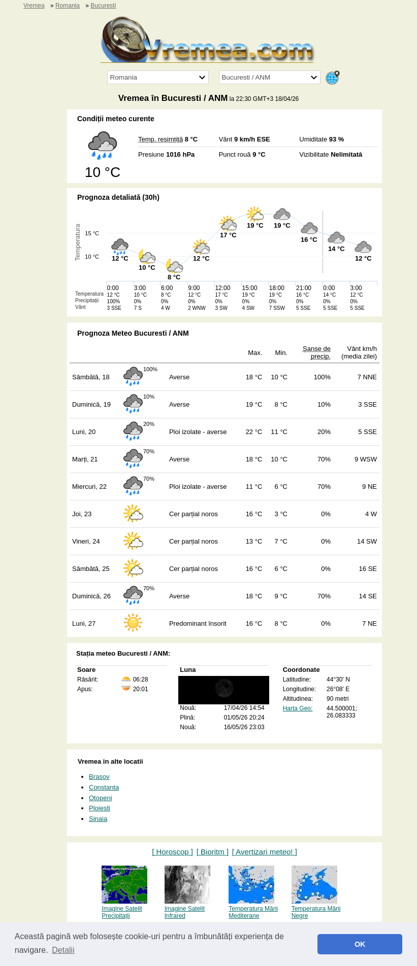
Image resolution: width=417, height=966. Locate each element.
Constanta (104, 787)
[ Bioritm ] (213, 851)
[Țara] (158, 77)
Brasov (99, 776)
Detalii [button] (63, 950)
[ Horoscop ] (172, 851)
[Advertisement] (30, 262)
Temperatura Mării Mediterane (253, 908)
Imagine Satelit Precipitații (124, 908)
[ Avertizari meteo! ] (264, 851)
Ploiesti (99, 808)
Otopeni (100, 798)
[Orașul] (269, 77)
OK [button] (360, 944)
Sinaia (98, 818)
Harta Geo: (298, 708)
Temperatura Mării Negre (316, 908)
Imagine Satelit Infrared (187, 908)
